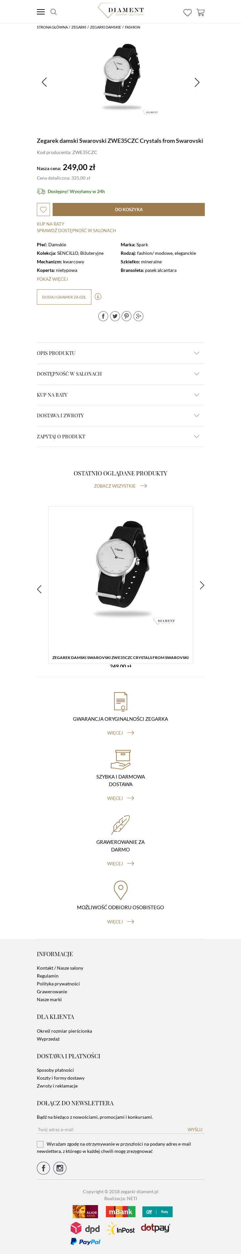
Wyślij (195, 1129)
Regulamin (48, 976)
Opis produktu (118, 353)
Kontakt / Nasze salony (60, 968)
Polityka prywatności (58, 983)
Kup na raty (50, 224)
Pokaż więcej (52, 279)
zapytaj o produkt (118, 436)
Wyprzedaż (48, 1039)
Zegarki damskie (105, 27)
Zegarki (78, 27)
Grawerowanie (52, 991)
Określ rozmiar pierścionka (64, 1031)
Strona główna (52, 27)
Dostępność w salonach (118, 373)
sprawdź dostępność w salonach (76, 230)
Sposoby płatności (55, 1070)
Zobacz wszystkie (120, 486)
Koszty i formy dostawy (60, 1078)
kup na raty (118, 394)
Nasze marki (49, 999)
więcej (120, 733)
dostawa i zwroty (118, 415)
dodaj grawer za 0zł (64, 297)
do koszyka (129, 209)
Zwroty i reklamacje (57, 1086)
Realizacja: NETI (120, 1198)
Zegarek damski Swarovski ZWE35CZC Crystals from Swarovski (120, 657)
